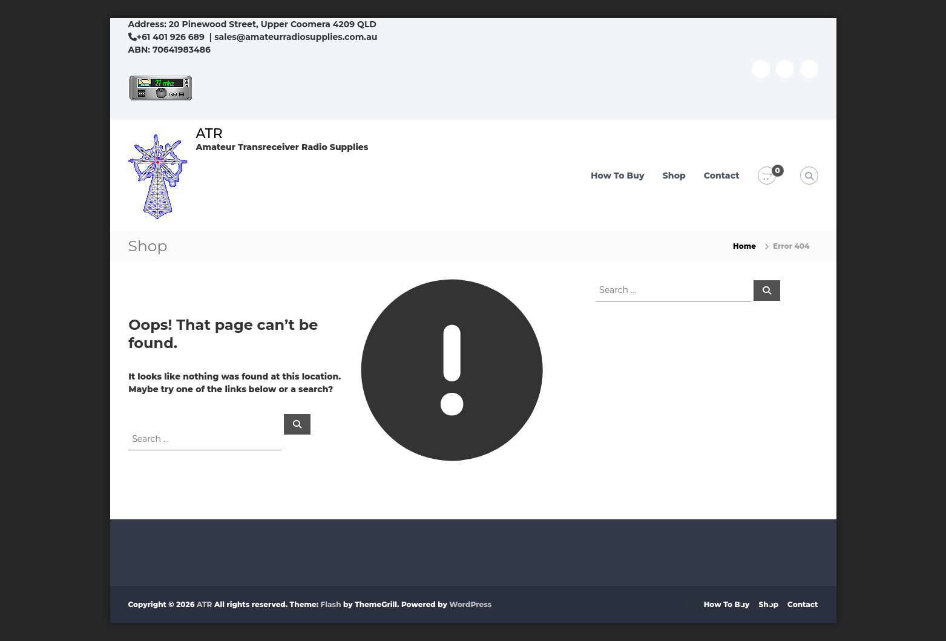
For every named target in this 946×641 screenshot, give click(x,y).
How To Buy (618, 175)
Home (744, 246)
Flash (331, 604)
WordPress (470, 604)
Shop (674, 175)
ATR (209, 133)
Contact (722, 175)
